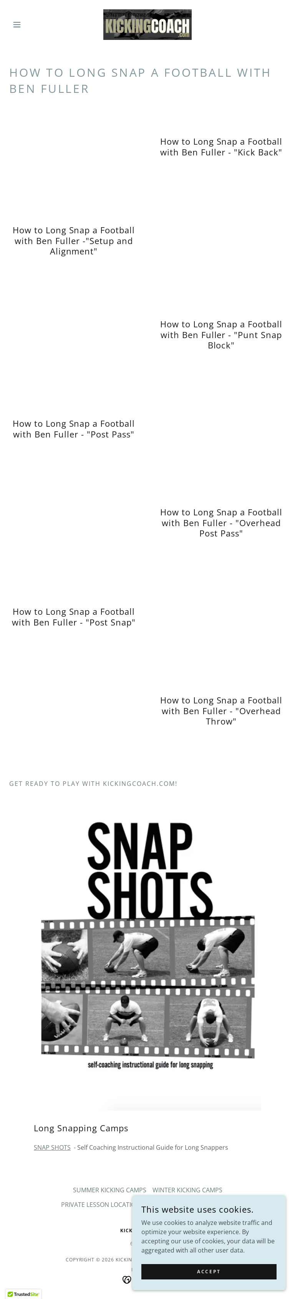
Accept (208, 1271)
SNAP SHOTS (52, 1147)
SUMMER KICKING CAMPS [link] (109, 1190)
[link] (147, 24)
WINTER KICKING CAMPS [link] (187, 1190)
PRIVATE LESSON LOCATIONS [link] (102, 1204)
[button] (30, 24)
